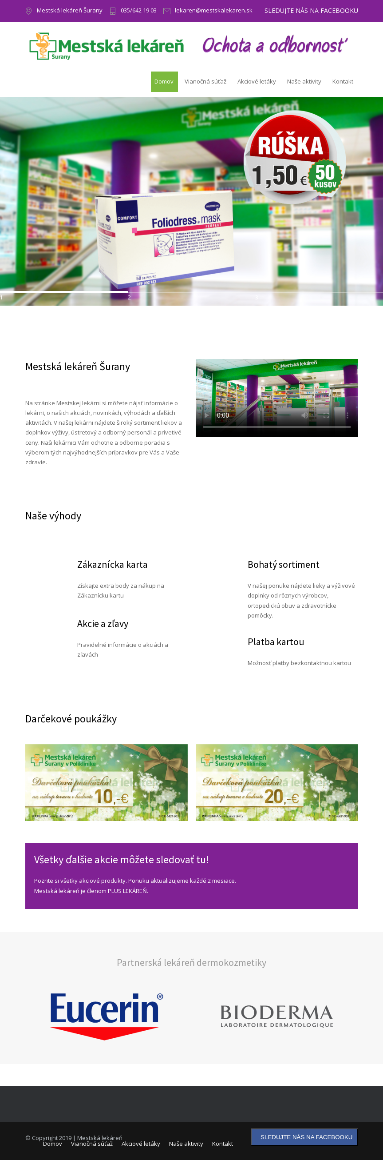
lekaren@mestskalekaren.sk (214, 11)
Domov (164, 81)
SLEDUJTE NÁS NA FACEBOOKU (311, 11)
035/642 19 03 (139, 11)
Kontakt (342, 81)
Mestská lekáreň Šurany (70, 11)
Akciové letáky (256, 81)
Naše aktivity (304, 81)
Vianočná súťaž (205, 81)
